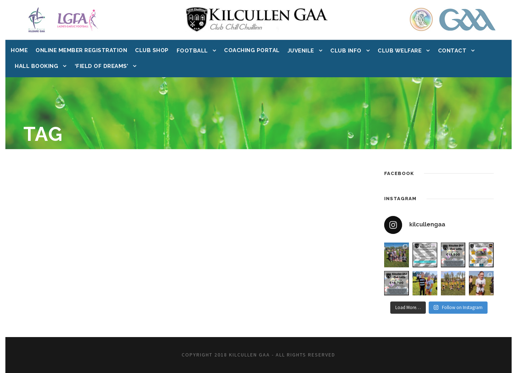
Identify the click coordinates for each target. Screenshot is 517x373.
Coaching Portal (252, 50)
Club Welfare (399, 50)
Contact (452, 50)
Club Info (346, 50)
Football (192, 50)
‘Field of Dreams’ (102, 66)
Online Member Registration (81, 50)
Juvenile (301, 50)
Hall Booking (36, 66)
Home (19, 50)
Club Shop (152, 50)
